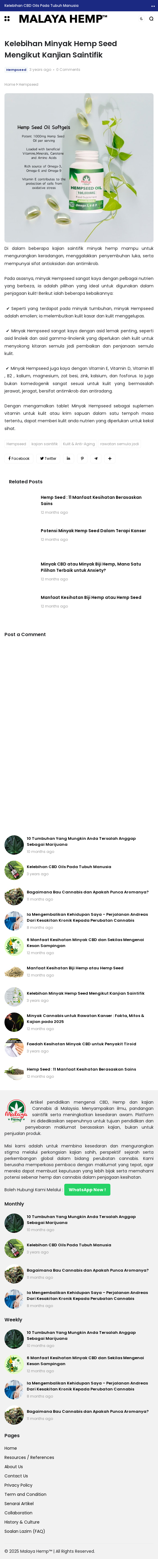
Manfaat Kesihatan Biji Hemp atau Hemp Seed (91, 597)
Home (9, 84)
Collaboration (18, 1513)
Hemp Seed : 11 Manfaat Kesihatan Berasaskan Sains (81, 1069)
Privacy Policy (18, 1485)
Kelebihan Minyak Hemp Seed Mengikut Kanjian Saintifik (86, 993)
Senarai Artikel (19, 1504)
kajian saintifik (45, 443)
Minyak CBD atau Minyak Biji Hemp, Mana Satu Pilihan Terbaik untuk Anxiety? (91, 567)
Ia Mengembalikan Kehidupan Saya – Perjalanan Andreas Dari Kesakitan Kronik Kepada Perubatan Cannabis (87, 917)
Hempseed (16, 69)
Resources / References (29, 1457)
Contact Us (16, 1476)
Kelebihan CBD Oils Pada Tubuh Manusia (41, 5)
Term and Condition (25, 1494)
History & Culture (22, 1522)
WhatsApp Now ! (87, 1190)
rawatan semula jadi (119, 443)
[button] (7, 18)
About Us (13, 1467)
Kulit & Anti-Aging (79, 443)
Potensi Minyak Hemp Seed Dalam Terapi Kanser (93, 531)
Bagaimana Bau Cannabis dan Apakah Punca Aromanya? (88, 892)
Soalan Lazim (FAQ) (24, 1531)
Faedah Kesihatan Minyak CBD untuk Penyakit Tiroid (81, 1044)
